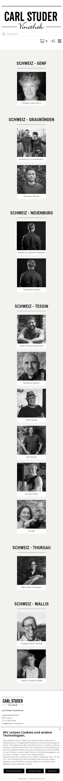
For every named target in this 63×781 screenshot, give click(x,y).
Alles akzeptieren (14, 771)
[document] (31, 749)
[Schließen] (59, 729)
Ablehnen (52, 771)
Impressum (22, 779)
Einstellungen (34, 771)
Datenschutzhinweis (37, 779)
